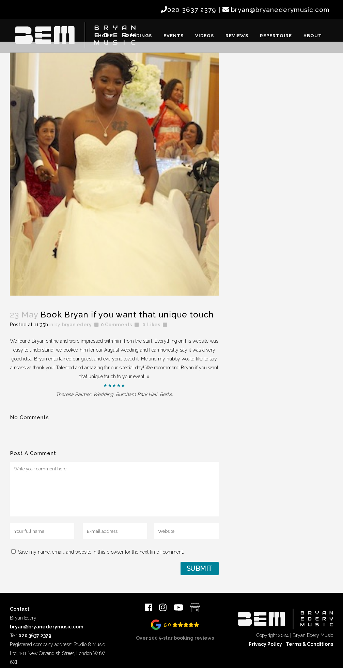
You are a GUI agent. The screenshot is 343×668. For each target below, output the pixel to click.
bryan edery (77, 324)
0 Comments (116, 324)
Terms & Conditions (309, 644)
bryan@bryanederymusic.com (280, 9)
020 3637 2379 (191, 9)
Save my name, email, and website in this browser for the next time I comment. (101, 552)
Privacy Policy (265, 644)
